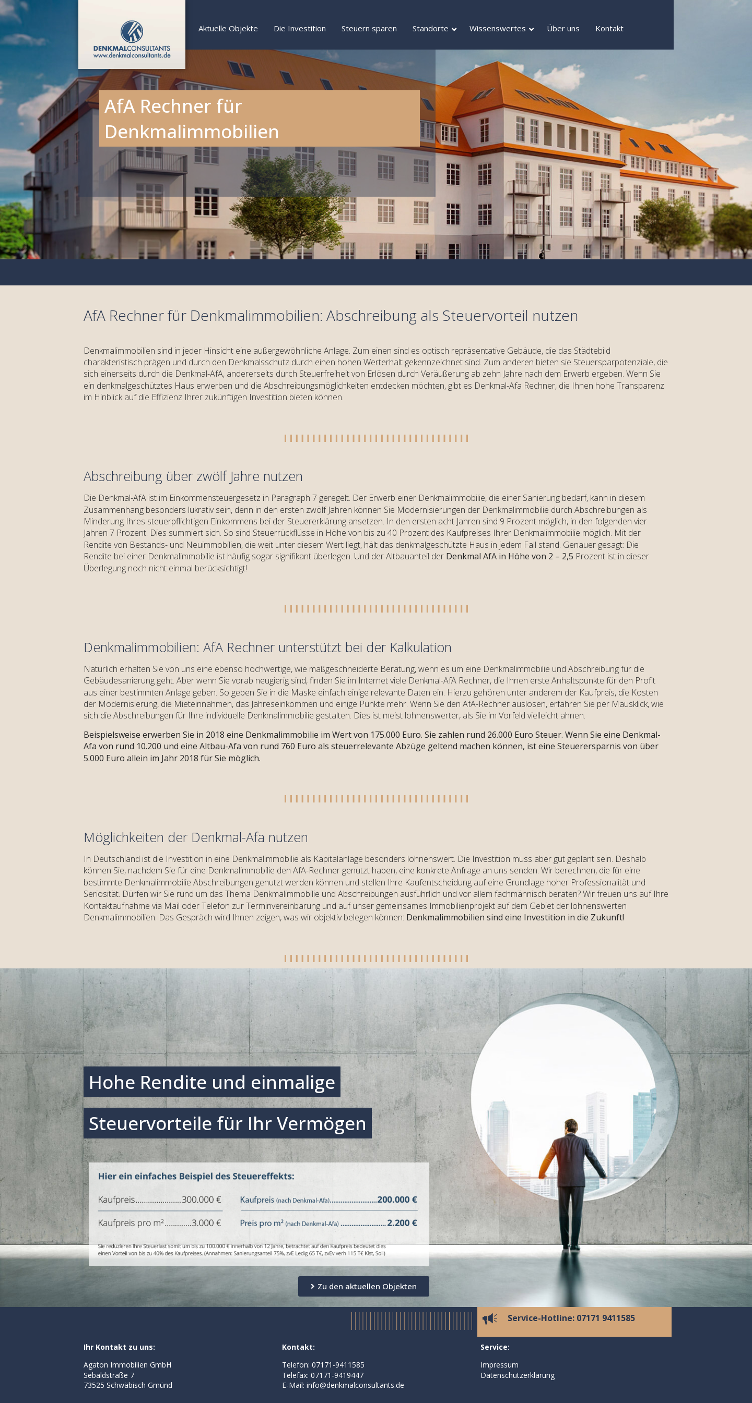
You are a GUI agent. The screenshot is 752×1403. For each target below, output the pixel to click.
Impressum (499, 1365)
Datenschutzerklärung (517, 1375)
